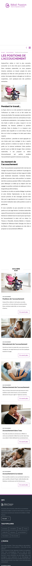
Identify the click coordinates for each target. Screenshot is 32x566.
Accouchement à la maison (13, 471)
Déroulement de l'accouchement (15, 342)
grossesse (4, 526)
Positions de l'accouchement (13, 297)
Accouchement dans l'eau (12, 428)
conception (13, 526)
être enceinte (14, 533)
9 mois (25, 526)
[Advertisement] (16, 27)
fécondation (5, 533)
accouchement (22, 530)
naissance (12, 530)
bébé (20, 526)
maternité (5, 530)
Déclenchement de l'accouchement (16, 385)
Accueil (5, 516)
